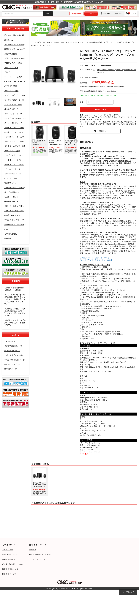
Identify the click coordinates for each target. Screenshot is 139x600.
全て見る (84, 454)
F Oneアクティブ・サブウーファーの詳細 (96, 260)
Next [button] (134, 28)
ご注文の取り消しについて (13, 564)
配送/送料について (9, 554)
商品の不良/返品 (9, 559)
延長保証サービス (9, 574)
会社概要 (32, 549)
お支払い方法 (7, 549)
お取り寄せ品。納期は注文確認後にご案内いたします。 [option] (56, 139)
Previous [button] (32, 28)
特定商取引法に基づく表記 (39, 554)
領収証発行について (10, 569)
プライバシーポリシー (38, 559)
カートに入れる (100, 109)
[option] (55, 28)
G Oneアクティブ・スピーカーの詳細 (94, 257)
